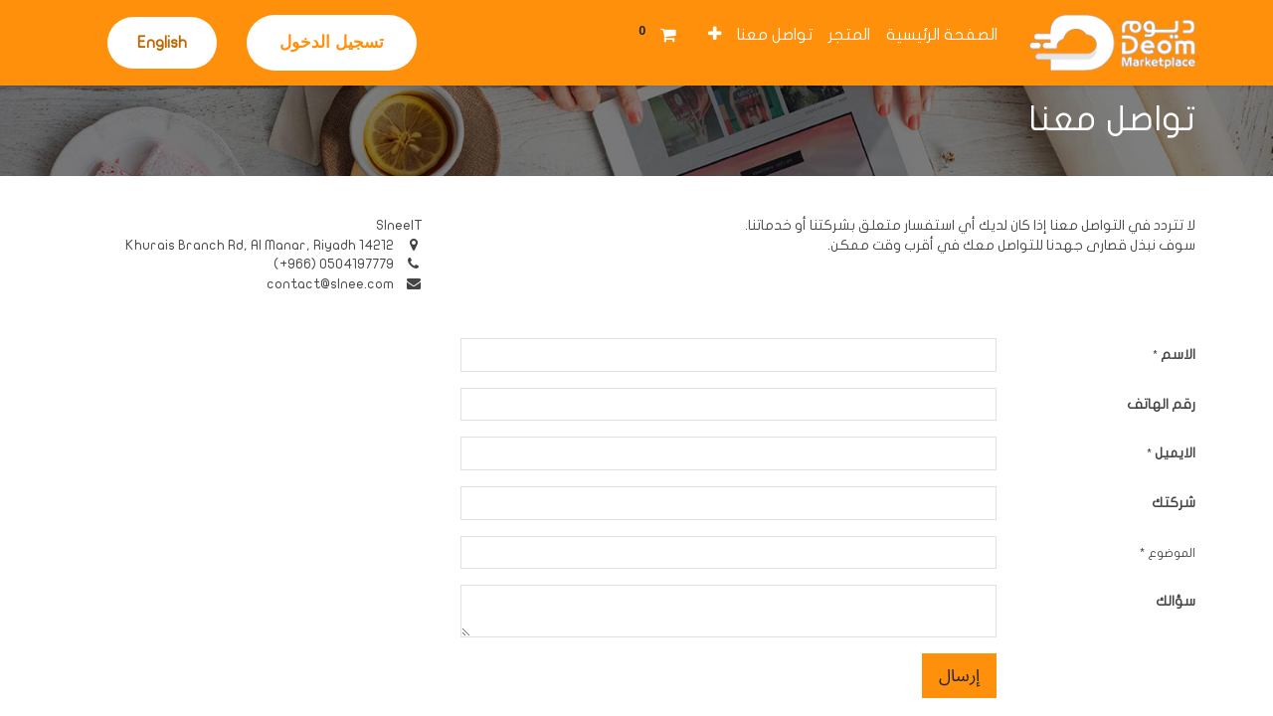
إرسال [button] (959, 675)
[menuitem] (941, 35)
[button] (714, 35)
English (162, 43)
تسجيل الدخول (331, 42)
